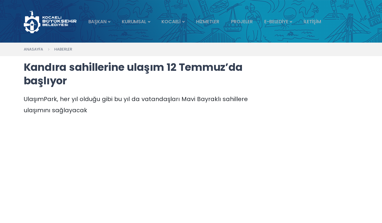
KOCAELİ (171, 21)
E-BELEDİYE (276, 21)
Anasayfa (33, 49)
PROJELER (242, 21)
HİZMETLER (207, 21)
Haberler (63, 49)
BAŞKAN (97, 21)
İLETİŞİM (312, 21)
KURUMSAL (134, 21)
